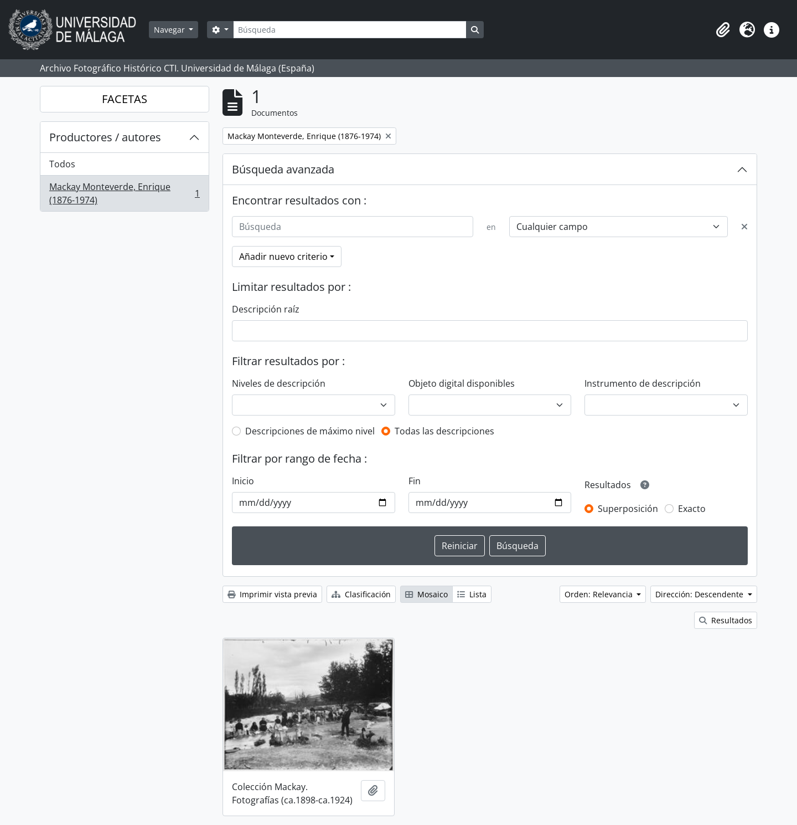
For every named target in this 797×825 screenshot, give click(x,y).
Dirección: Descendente (700, 594)
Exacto (692, 509)
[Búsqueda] (350, 29)
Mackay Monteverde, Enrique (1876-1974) (124, 193)
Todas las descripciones (444, 431)
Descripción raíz (265, 309)
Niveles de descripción (278, 383)
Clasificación (361, 594)
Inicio (243, 481)
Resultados (725, 620)
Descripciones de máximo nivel (310, 431)
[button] (723, 30)
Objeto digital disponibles (461, 383)
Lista (472, 594)
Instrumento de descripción (642, 383)
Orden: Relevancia (600, 594)
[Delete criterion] (744, 226)
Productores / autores (105, 137)
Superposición (628, 509)
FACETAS (124, 98)
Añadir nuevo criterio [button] (283, 256)
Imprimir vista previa (272, 594)
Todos (62, 164)
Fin (414, 481)
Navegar (170, 29)
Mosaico (426, 594)
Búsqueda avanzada (283, 169)
